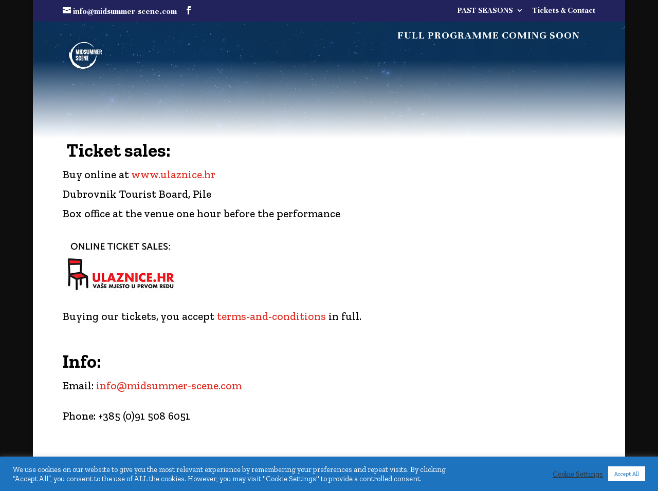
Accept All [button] (626, 473)
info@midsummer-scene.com (169, 385)
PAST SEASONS (485, 10)
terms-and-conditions (271, 316)
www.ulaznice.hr (173, 174)
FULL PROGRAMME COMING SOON (488, 37)
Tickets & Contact (564, 10)
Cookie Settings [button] (578, 474)
